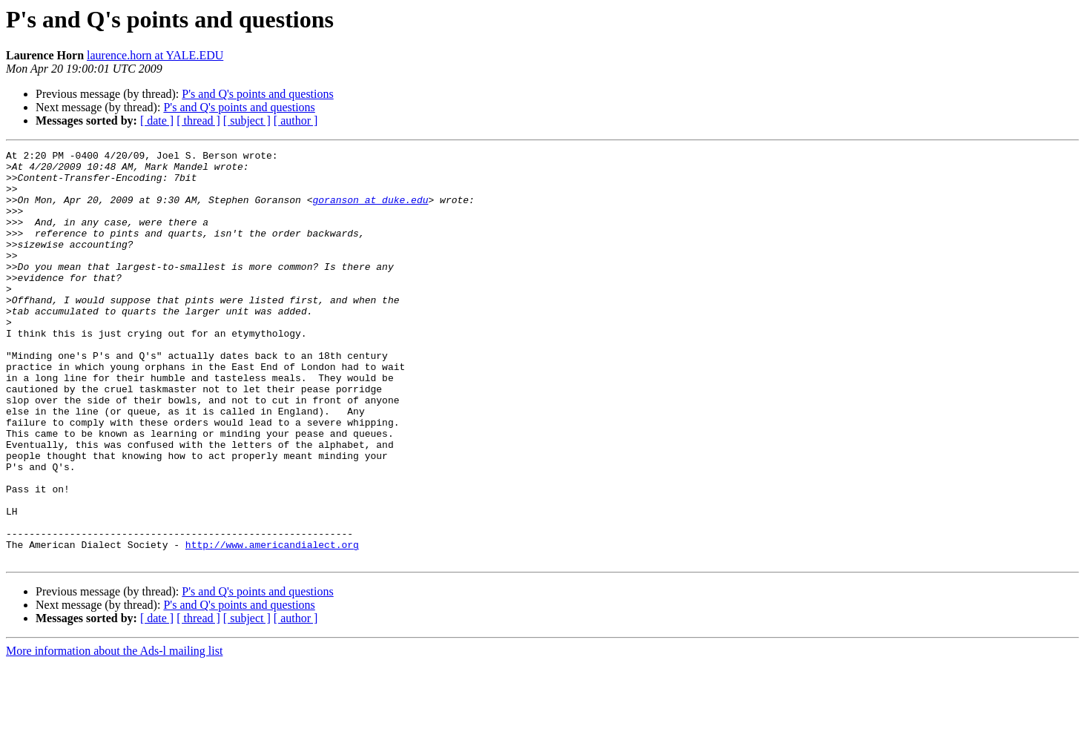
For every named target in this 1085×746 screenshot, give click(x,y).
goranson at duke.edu (370, 210)
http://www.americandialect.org (272, 624)
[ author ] (296, 120)
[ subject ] (247, 120)
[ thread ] (198, 120)
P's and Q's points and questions (257, 94)
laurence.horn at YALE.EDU (155, 55)
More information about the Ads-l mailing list (114, 733)
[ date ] (157, 120)
